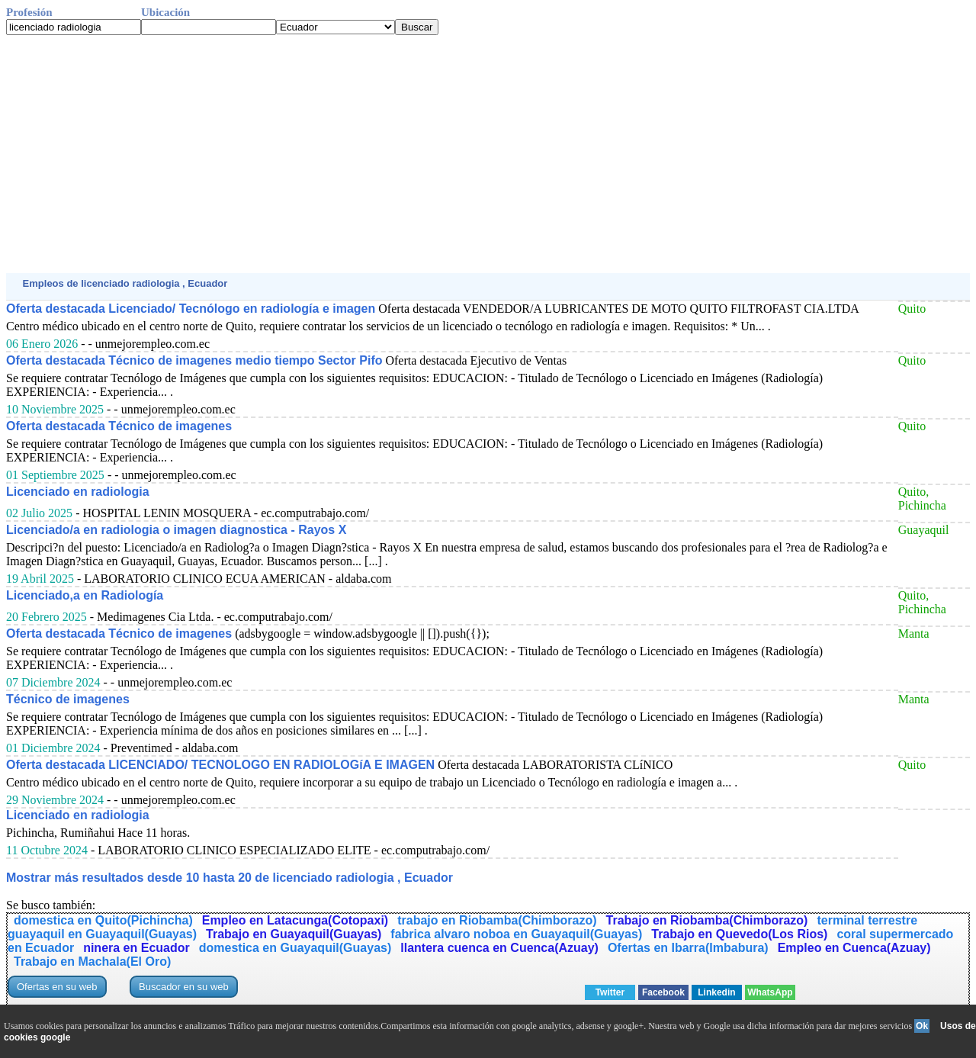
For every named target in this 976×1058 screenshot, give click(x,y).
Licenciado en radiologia (77, 491)
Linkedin (716, 992)
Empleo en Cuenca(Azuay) (854, 947)
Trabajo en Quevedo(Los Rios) (739, 934)
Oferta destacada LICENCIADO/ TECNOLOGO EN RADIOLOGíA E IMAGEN (220, 764)
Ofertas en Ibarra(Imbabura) (688, 947)
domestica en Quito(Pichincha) (103, 920)
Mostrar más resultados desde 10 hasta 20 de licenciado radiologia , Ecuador (229, 877)
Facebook (663, 992)
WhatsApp (769, 992)
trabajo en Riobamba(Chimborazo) (496, 920)
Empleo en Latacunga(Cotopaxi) (295, 920)
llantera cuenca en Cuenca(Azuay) (499, 947)
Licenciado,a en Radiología (84, 595)
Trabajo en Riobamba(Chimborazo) (707, 920)
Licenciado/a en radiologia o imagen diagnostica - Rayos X (176, 529)
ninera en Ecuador (136, 947)
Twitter (610, 992)
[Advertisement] (463, 154)
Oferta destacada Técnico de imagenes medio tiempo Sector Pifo (194, 360)
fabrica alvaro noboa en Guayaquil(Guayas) (516, 934)
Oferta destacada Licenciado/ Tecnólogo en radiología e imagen (190, 308)
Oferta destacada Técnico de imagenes (119, 426)
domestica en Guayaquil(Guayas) (295, 947)
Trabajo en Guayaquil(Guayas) (293, 934)
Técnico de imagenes (68, 699)
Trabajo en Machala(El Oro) (92, 961)
